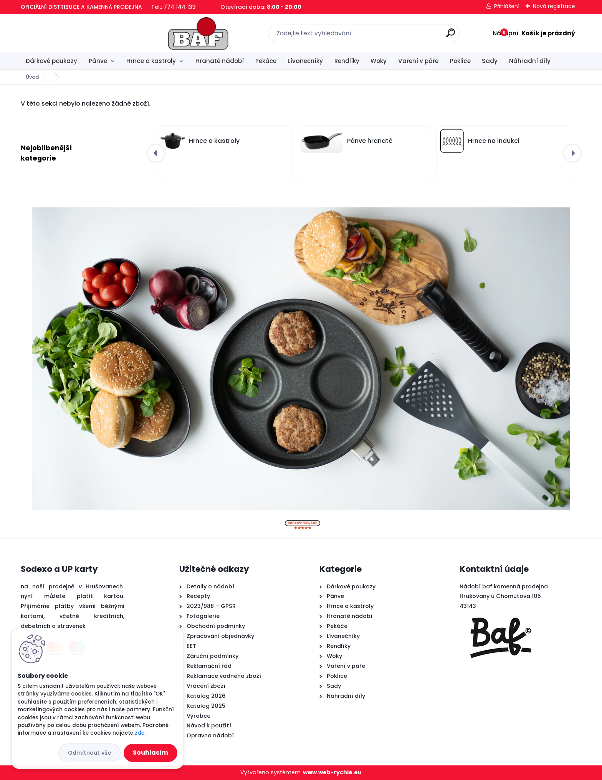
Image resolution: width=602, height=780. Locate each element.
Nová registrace (554, 6)
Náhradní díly (530, 61)
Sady (490, 61)
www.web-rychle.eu (332, 772)
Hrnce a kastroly (151, 61)
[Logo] (68, 33)
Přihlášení (506, 6)
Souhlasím (150, 752)
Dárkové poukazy (51, 61)
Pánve (98, 61)
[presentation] (155, 153)
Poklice (460, 61)
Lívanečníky (305, 61)
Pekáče (265, 61)
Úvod (32, 77)
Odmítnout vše (89, 753)
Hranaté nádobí (219, 61)
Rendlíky (346, 61)
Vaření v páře (418, 61)
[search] (385, 35)
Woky (378, 61)
